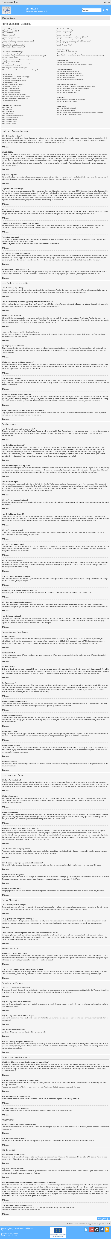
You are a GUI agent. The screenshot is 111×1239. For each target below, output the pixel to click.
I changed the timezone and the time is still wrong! (18, 60)
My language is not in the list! (11, 62)
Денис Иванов (12, 1230)
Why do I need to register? (10, 31)
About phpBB (44, 1159)
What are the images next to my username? (16, 64)
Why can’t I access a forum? (11, 88)
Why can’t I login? (7, 39)
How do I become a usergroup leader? (69, 39)
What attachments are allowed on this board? (71, 99)
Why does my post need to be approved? (15, 98)
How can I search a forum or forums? (68, 71)
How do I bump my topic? (10, 100)
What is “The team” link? (64, 45)
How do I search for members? (66, 77)
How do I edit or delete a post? (11, 78)
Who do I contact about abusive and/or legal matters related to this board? (80, 112)
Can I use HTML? (7, 109)
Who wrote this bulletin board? (66, 108)
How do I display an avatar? (11, 66)
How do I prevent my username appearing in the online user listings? (24, 56)
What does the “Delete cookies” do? (13, 47)
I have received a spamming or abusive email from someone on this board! (80, 56)
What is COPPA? (7, 33)
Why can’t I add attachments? (11, 90)
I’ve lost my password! (9, 43)
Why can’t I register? (8, 35)
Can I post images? (8, 113)
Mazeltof (15, 1233)
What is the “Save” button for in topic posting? (16, 96)
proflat (6, 1233)
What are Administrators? (65, 31)
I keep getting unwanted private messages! (70, 54)
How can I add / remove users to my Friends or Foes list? (75, 64)
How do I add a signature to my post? (14, 80)
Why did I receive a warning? (11, 92)
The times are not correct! (10, 58)
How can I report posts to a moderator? (14, 94)
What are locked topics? (9, 121)
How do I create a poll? (9, 82)
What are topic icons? (9, 123)
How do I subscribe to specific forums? (69, 90)
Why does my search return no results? (69, 73)
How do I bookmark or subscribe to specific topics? (73, 88)
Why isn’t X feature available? (66, 110)
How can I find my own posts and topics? (70, 79)
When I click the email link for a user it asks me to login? (20, 70)
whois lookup (38, 1187)
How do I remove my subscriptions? (68, 92)
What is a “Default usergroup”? (66, 43)
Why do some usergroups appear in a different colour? (74, 41)
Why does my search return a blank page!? (70, 75)
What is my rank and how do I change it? (15, 68)
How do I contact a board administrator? (69, 114)
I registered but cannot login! (11, 37)
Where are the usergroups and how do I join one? (72, 37)
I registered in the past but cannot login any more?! (18, 41)
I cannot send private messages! (67, 52)
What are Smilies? (8, 111)
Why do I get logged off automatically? (14, 45)
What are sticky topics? (9, 119)
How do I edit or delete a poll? (11, 87)
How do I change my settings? (11, 54)
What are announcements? (10, 117)
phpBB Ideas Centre (96, 1171)
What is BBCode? (7, 107)
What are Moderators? (64, 33)
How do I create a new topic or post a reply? (16, 77)
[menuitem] (15, 2)
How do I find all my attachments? (67, 101)
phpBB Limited (60, 1157)
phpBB (4, 352)
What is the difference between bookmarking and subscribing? (76, 86)
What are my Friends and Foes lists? (68, 62)
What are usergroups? (64, 35)
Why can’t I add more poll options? (13, 84)
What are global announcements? (13, 115)
